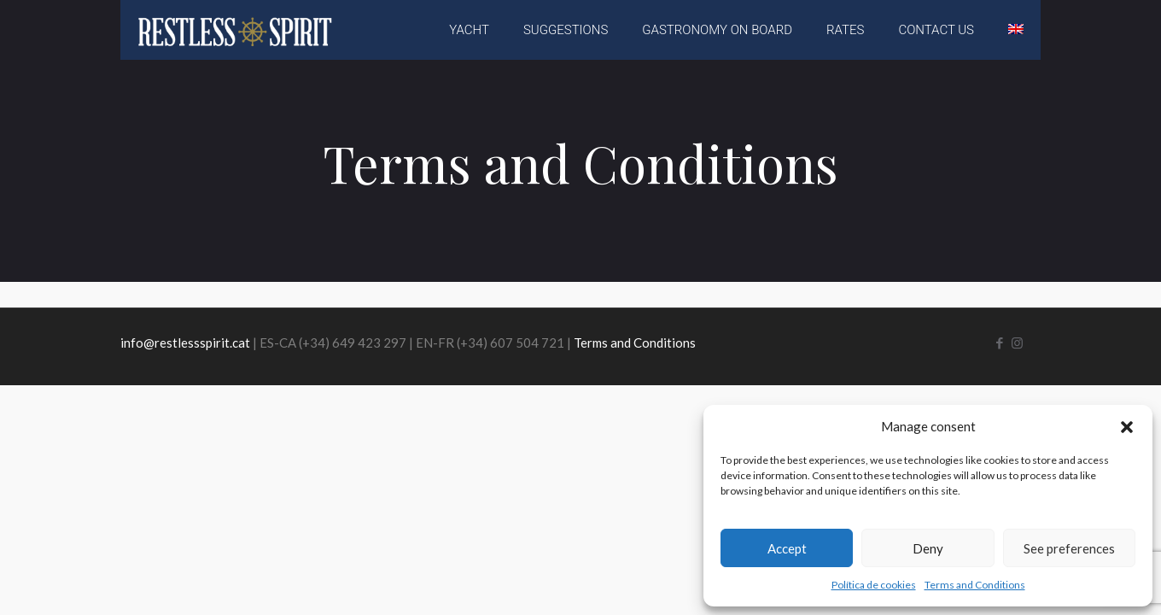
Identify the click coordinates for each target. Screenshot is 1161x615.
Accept (787, 548)
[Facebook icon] (999, 342)
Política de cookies (873, 584)
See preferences (1069, 548)
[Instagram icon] (1017, 342)
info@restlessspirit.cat (185, 342)
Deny (928, 548)
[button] (1126, 427)
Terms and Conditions (975, 584)
